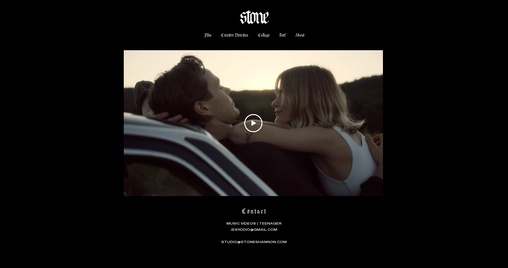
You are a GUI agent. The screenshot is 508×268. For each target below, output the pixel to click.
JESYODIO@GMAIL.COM (254, 229)
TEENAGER (270, 223)
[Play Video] (253, 123)
